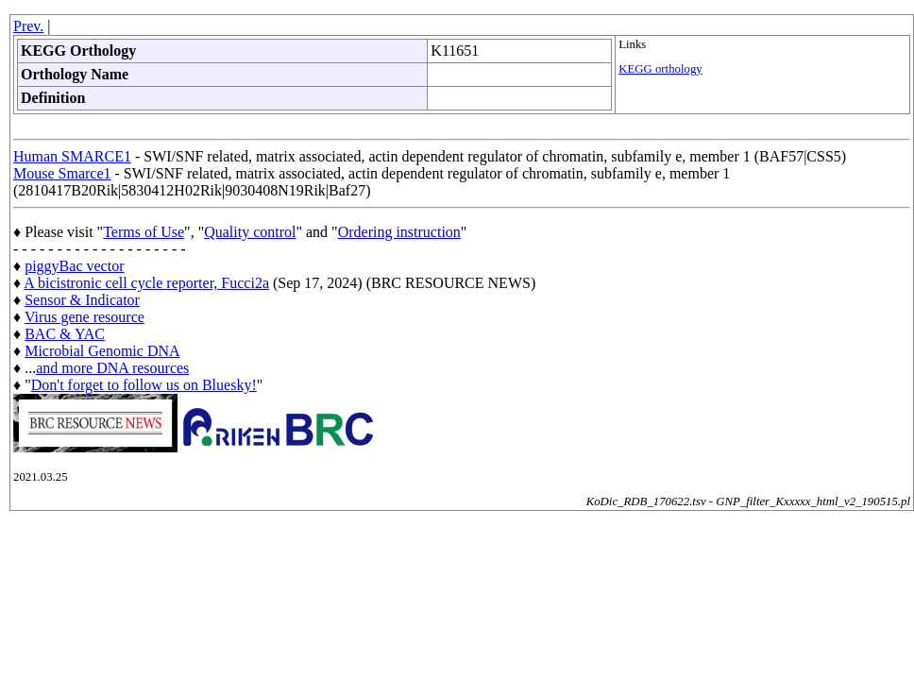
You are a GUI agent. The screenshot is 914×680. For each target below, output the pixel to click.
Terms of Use (143, 232)
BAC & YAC (65, 334)
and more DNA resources (112, 368)
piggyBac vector (74, 266)
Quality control (250, 232)
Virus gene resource (84, 317)
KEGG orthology (660, 69)
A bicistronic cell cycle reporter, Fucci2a (146, 283)
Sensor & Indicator (82, 300)
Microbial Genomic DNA (102, 351)
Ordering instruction (399, 232)
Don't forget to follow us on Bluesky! (144, 385)
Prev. (28, 26)
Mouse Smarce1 (62, 173)
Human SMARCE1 (72, 156)
